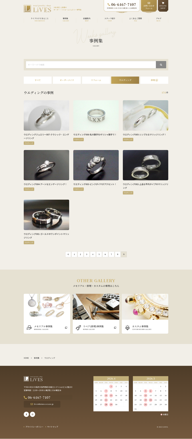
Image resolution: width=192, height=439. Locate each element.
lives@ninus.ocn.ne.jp (42, 404)
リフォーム (96, 80)
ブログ (158, 18)
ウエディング (125, 80)
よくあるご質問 (135, 18)
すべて (38, 80)
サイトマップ (52, 427)
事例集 (65, 18)
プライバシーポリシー (34, 427)
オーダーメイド (67, 80)
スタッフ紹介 (109, 18)
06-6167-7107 (43, 397)
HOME (26, 358)
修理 (153, 80)
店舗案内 (86, 18)
